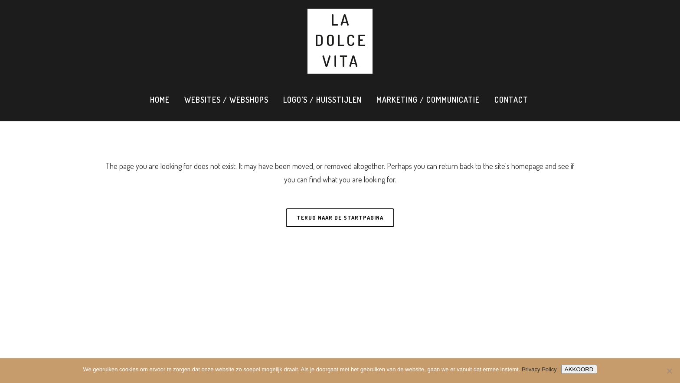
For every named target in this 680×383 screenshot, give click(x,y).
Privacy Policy (539, 369)
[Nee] (669, 371)
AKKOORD (579, 369)
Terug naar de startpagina (340, 217)
